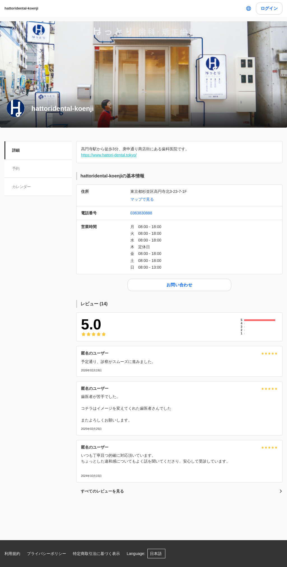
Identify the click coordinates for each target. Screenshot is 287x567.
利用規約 (12, 553)
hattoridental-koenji (21, 8)
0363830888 (141, 213)
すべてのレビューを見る (182, 491)
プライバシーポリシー (46, 553)
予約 (16, 168)
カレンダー (21, 186)
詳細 (16, 150)
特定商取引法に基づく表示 (96, 553)
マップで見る (142, 199)
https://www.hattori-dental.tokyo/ (108, 155)
